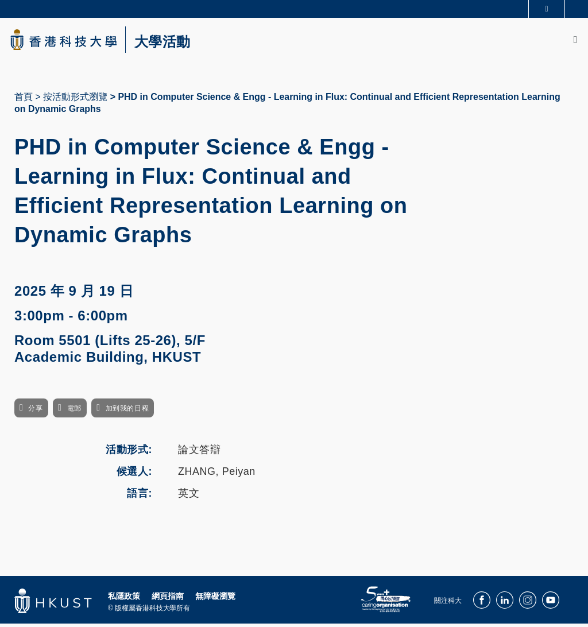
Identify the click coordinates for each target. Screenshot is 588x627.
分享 (35, 412)
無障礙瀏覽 (215, 599)
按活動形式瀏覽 (75, 99)
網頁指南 (168, 599)
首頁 (23, 99)
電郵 (74, 412)
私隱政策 (124, 599)
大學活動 (172, 44)
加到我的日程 (127, 412)
